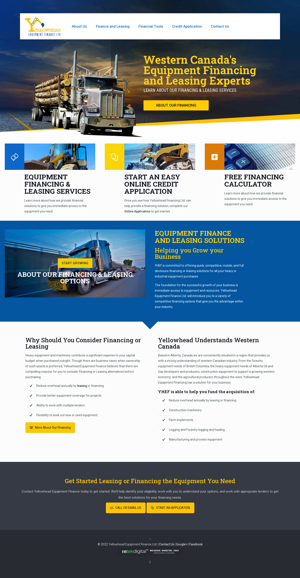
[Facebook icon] (150, 562)
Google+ (181, 544)
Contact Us (166, 544)
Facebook (196, 544)
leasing (82, 386)
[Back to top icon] (150, 539)
